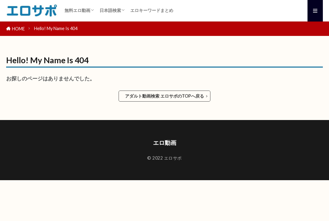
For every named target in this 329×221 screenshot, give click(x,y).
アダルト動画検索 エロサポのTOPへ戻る (164, 96)
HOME (18, 28)
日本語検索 (110, 10)
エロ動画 (164, 142)
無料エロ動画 (77, 10)
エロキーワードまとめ (151, 10)
